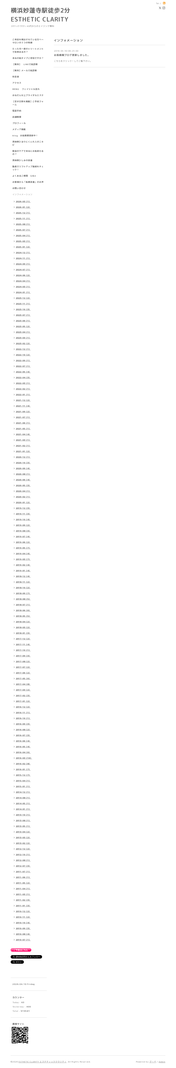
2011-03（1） (23, 894)
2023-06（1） (23, 320)
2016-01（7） (23, 769)
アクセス (16, 82)
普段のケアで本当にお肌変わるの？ (28, 153)
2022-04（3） (23, 377)
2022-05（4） (23, 372)
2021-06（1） (23, 423)
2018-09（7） (23, 593)
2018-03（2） (23, 627)
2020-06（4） (23, 479)
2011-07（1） (23, 871)
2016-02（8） (23, 763)
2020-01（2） (23, 502)
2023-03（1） (23, 337)
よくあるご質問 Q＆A (24, 175)
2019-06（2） (23, 542)
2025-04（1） (23, 235)
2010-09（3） (23, 928)
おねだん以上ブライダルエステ (28, 95)
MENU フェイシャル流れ (26, 89)
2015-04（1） (23, 780)
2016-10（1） (23, 718)
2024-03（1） (23, 286)
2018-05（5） (23, 616)
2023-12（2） (23, 298)
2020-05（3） (23, 485)
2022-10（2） (23, 354)
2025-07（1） (23, 230)
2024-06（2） (23, 275)
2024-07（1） (23, 269)
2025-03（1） (23, 241)
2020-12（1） (23, 457)
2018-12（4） (23, 576)
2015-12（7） (23, 775)
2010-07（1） (23, 939)
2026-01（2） (23, 207)
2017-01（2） (23, 701)
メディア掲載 (19, 129)
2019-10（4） (23, 519)
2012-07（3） (23, 866)
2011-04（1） (23, 888)
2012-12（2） (23, 849)
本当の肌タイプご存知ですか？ (28, 58)
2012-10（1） (23, 854)
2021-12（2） (23, 400)
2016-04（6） (23, 752)
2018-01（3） (23, 633)
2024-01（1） (23, 292)
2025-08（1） (23, 224)
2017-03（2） (23, 690)
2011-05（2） (23, 883)
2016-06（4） (23, 741)
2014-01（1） (23, 809)
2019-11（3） (23, 513)
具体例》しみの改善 (22, 160)
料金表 (15, 76)
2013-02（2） (23, 843)
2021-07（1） (23, 417)
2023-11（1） (23, 303)
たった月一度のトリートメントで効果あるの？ (28, 50)
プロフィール (19, 123)
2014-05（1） (23, 803)
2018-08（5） (23, 599)
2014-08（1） (23, 797)
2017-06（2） (23, 673)
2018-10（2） (23, 587)
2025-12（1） (23, 213)
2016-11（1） (23, 712)
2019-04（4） (23, 553)
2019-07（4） (23, 536)
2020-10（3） (23, 462)
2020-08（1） (23, 474)
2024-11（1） (23, 258)
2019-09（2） (23, 525)
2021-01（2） (23, 451)
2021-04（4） (23, 434)
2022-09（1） (23, 360)
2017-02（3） (23, 695)
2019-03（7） (23, 559)
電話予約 (16, 110)
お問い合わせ (19, 188)
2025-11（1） (23, 218)
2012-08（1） (23, 860)
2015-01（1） (23, 786)
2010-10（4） (23, 922)
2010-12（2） (23, 911)
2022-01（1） (23, 394)
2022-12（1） (23, 349)
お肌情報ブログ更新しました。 (72, 55)
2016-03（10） (24, 758)
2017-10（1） (23, 650)
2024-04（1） (23, 281)
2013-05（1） (23, 826)
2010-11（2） (23, 917)
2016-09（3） (23, 724)
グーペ (152, 1061)
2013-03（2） (23, 837)
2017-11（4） (23, 644)
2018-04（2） (23, 621)
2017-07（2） (23, 667)
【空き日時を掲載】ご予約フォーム (28, 103)
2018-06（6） (23, 610)
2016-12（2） (23, 707)
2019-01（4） (23, 570)
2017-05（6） (23, 678)
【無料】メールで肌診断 (24, 70)
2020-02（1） (23, 496)
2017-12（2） (23, 638)
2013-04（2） (23, 832)
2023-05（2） (23, 326)
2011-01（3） (23, 905)
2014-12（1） (23, 792)
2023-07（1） (23, 315)
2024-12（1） (23, 252)
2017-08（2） (23, 661)
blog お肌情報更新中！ (25, 135)
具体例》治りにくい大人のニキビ (28, 143)
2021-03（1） (23, 440)
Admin (162, 1061)
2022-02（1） (23, 389)
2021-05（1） (23, 428)
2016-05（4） (23, 746)
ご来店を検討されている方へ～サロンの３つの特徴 (28, 41)
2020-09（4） (23, 468)
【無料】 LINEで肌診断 (25, 64)
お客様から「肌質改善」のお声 (28, 182)
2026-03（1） (23, 201)
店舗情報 (16, 116)
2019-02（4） (23, 565)
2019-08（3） (23, 531)
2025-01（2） (23, 247)
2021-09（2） (23, 411)
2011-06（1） (23, 877)
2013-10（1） (23, 814)
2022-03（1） (23, 383)
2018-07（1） (23, 604)
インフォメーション (22, 194)
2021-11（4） (23, 406)
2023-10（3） (23, 309)
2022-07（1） (23, 366)
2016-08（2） (23, 729)
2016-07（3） (23, 735)
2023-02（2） (23, 343)
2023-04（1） (23, 332)
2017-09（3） (23, 655)
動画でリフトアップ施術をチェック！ (28, 168)
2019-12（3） (23, 508)
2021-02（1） (23, 445)
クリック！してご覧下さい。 (77, 61)
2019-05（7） (23, 548)
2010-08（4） (23, 934)
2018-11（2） (23, 582)
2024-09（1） (23, 264)
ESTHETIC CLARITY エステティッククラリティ (43, 1061)
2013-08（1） (23, 820)
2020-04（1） (23, 491)
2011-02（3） (23, 900)
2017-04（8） (23, 684)
